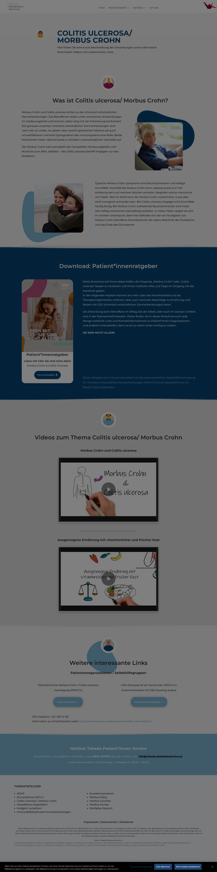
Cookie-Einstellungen (141, 866)
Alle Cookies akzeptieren (188, 866)
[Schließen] (212, 867)
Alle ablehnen (163, 866)
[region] (108, 867)
